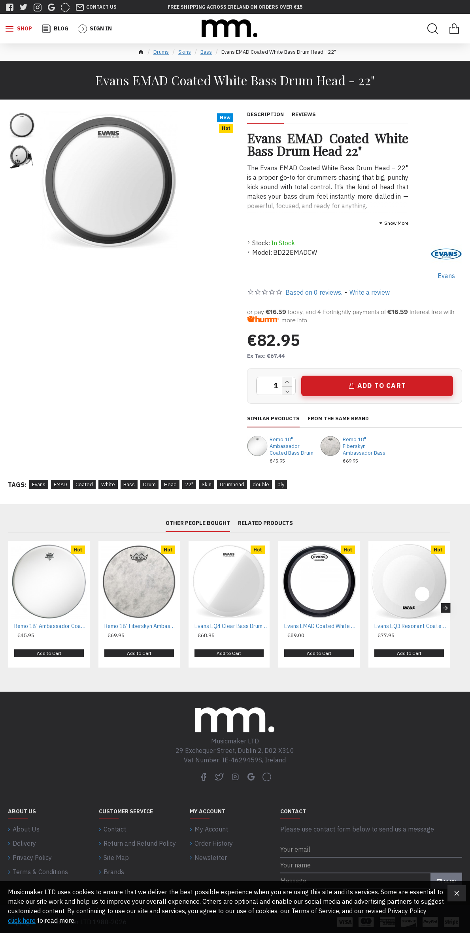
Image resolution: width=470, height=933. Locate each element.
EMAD (60, 484)
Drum (149, 484)
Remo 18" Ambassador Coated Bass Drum (291, 446)
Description (265, 114)
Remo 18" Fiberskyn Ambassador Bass (364, 446)
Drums (161, 52)
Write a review (369, 292)
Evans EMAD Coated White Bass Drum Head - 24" (320, 626)
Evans (38, 484)
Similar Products (273, 419)
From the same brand (338, 419)
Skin (206, 484)
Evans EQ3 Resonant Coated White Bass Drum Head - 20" (410, 626)
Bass (206, 52)
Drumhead (232, 484)
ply (280, 484)
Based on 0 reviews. (313, 292)
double (261, 484)
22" (189, 484)
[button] (445, 605)
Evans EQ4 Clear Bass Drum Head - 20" (230, 626)
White (108, 484)
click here (22, 920)
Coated (84, 484)
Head (170, 484)
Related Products (265, 523)
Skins (184, 52)
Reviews (304, 114)
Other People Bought (198, 523)
